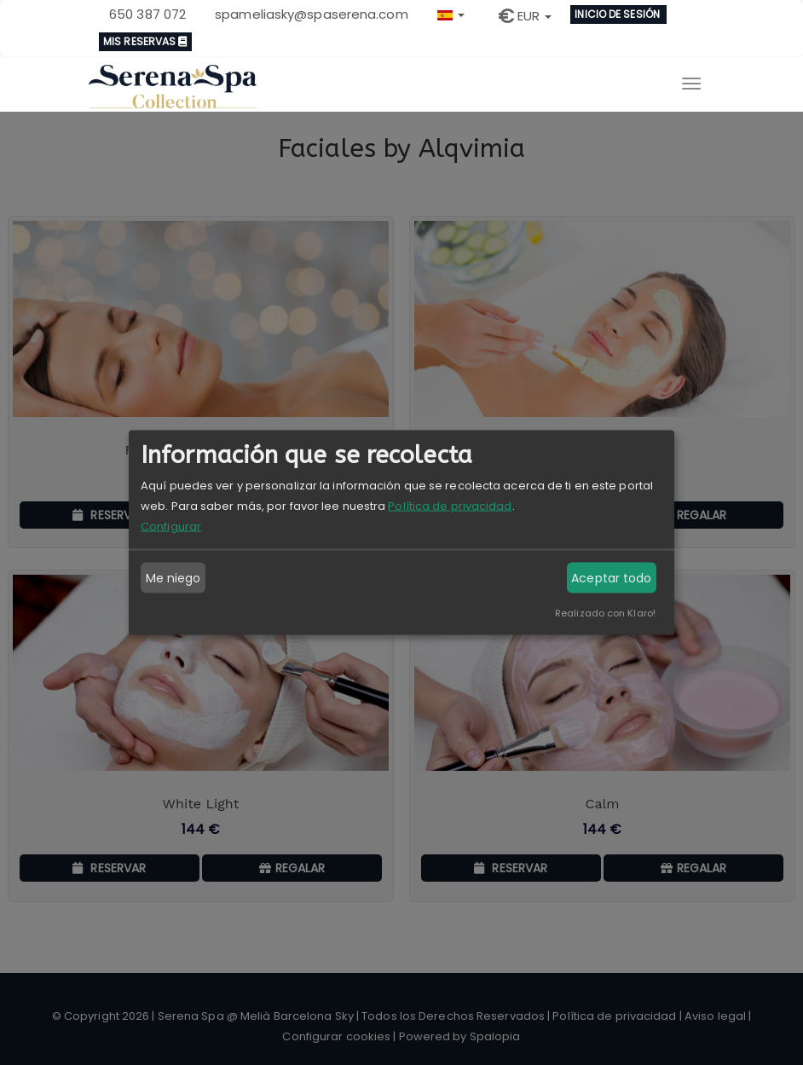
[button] (451, 13)
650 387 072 (147, 14)
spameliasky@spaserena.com (311, 14)
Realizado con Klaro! (605, 613)
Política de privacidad (449, 506)
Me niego (173, 578)
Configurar (171, 526)
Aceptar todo (611, 578)
